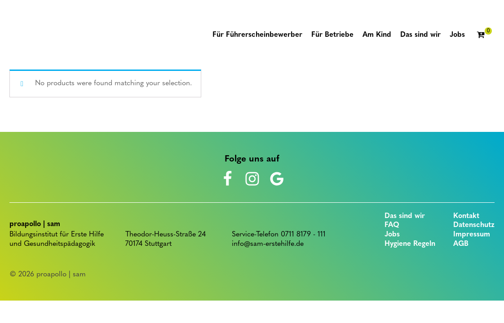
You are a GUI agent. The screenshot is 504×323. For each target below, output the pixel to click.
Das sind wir (405, 216)
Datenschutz (474, 225)
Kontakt (466, 216)
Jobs (392, 234)
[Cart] (484, 35)
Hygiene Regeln (410, 244)
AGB (461, 244)
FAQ (392, 225)
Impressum (471, 234)
